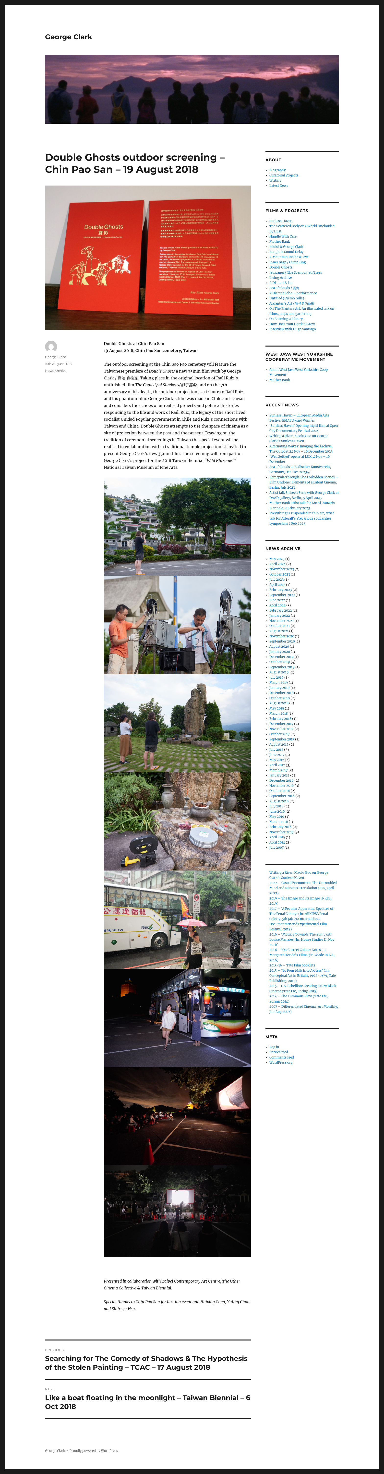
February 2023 (280, 590)
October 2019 (279, 662)
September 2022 (282, 595)
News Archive (56, 371)
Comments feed (281, 1057)
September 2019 (282, 667)
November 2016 (281, 786)
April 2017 (277, 765)
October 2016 (279, 791)
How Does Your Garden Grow (292, 324)
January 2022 (279, 616)
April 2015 (277, 837)
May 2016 (276, 817)
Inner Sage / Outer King (287, 262)
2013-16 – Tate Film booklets (292, 965)
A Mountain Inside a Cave (289, 257)
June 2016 (277, 811)
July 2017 (276, 750)
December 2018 (281, 693)
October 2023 (279, 574)
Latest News (278, 186)
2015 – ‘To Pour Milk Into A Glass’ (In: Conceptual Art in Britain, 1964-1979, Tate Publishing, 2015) (302, 975)
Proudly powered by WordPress (94, 1451)
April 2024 (277, 564)
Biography (277, 170)
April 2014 (277, 842)
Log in (274, 1047)
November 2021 (281, 621)
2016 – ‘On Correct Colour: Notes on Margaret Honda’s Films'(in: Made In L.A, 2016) (302, 955)
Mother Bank (279, 242)
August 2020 (279, 646)
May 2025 (277, 559)
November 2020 (281, 636)
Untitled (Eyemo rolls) (286, 298)
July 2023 (276, 579)
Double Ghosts (280, 267)
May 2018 (276, 708)
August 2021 (278, 631)
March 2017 (278, 770)
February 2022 (280, 610)
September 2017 (281, 739)
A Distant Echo (280, 283)
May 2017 (276, 760)
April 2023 (277, 585)
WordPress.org (281, 1062)
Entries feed (278, 1052)
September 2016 (282, 796)
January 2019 (279, 688)
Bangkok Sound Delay (286, 252)
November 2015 (281, 832)
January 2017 (279, 775)
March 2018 (278, 713)
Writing (275, 180)
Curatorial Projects (283, 175)
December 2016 (281, 780)
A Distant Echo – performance (293, 293)
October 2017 (279, 734)
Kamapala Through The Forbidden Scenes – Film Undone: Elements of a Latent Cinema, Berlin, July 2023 (303, 482)
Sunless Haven (280, 221)
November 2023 (281, 569)
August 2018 (278, 703)
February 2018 (280, 719)
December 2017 (281, 724)
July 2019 (276, 677)
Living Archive (280, 278)
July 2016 (276, 806)
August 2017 (278, 744)
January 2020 (279, 652)
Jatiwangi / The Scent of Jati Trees (295, 272)
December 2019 (281, 657)
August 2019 (279, 672)
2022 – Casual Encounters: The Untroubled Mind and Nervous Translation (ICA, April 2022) (303, 888)
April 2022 (277, 605)
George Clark (68, 37)
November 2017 (281, 729)
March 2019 (278, 683)
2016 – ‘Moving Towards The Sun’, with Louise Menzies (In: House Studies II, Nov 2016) (301, 939)
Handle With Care (283, 236)
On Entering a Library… (287, 319)
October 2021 (279, 626)
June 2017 (277, 755)
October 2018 (279, 698)
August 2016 (279, 801)
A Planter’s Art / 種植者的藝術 (291, 303)
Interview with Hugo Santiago (292, 329)
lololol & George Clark (286, 247)
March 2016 (278, 822)
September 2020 (282, 641)
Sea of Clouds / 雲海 (284, 288)
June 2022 (277, 600)
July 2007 (276, 847)
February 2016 (280, 827)
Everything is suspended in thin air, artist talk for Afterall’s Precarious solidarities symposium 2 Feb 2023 (301, 518)
